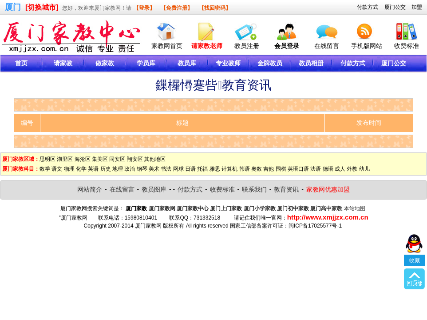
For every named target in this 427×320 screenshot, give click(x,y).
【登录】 (144, 8)
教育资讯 (286, 189)
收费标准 (406, 45)
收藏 (414, 260)
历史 (105, 169)
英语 (93, 169)
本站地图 (354, 208)
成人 (340, 169)
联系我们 (254, 189)
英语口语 (298, 169)
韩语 (244, 169)
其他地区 (155, 159)
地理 (117, 169)
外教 (352, 169)
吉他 (268, 169)
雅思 (215, 169)
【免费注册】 (177, 8)
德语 (328, 169)
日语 (190, 169)
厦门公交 (395, 7)
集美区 (100, 159)
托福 (202, 169)
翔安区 (135, 159)
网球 (178, 169)
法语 (315, 169)
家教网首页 (166, 45)
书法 (166, 169)
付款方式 (367, 7)
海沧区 (83, 159)
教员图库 (154, 189)
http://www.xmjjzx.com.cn (327, 217)
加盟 (416, 7)
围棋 (281, 169)
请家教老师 (206, 45)
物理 (69, 169)
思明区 (47, 159)
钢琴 (142, 169)
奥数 (256, 169)
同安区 (117, 159)
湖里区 (65, 159)
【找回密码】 (215, 8)
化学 (81, 169)
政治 (129, 169)
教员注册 (246, 45)
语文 (56, 169)
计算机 (229, 169)
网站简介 (89, 189)
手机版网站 (366, 45)
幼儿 (364, 169)
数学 (45, 169)
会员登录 (286, 45)
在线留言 (326, 45)
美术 (154, 169)
